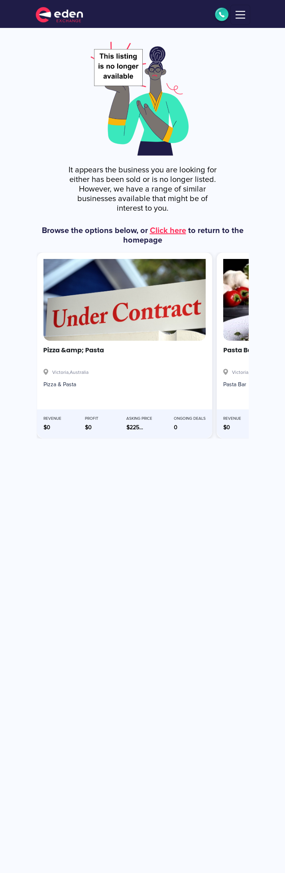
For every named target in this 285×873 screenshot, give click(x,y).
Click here (168, 231)
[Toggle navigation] (240, 15)
